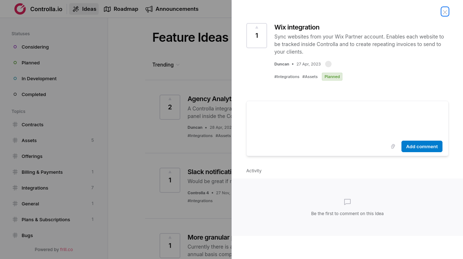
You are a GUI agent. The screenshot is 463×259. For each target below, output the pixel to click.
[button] (328, 64)
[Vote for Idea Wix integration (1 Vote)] (256, 35)
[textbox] (347, 119)
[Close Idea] (445, 11)
